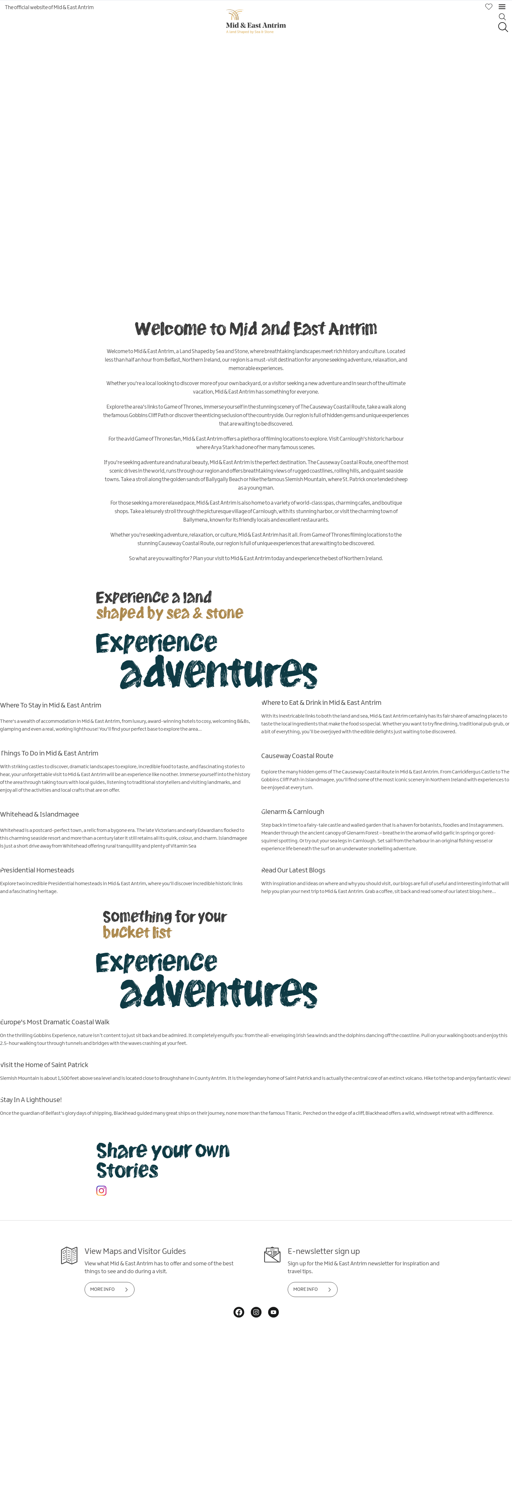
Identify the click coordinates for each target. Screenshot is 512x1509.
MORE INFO (102, 1289)
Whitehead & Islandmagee (39, 814)
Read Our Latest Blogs (293, 870)
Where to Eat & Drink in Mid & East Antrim (321, 702)
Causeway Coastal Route (297, 755)
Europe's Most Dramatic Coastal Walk (54, 1022)
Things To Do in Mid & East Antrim (49, 753)
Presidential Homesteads (37, 870)
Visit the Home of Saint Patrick (44, 1064)
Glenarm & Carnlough (292, 811)
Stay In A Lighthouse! (31, 1099)
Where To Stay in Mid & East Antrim (50, 705)
